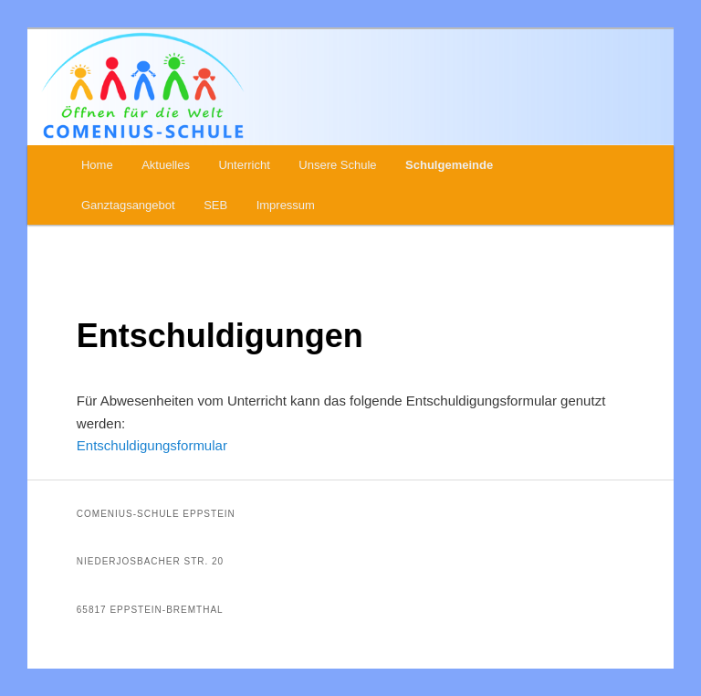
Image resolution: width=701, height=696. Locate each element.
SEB (215, 205)
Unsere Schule (337, 165)
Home (97, 165)
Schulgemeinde (449, 165)
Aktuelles (165, 165)
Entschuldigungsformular (152, 445)
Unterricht (243, 165)
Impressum (285, 205)
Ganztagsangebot (128, 205)
